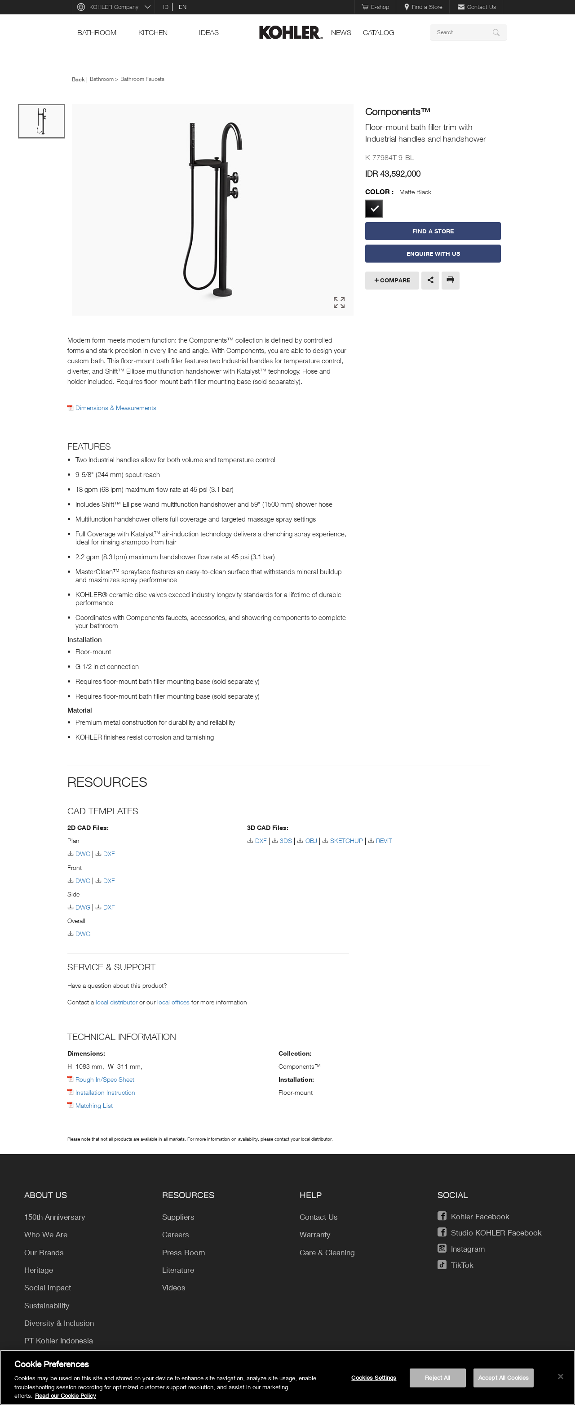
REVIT (384, 840)
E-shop (375, 6)
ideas (209, 32)
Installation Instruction (105, 1092)
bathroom (96, 32)
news (341, 32)
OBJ (311, 840)
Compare (395, 280)
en (182, 6)
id (165, 6)
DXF (109, 853)
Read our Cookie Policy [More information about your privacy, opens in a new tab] (65, 1395)
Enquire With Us (433, 253)
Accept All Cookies (503, 1377)
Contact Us (477, 6)
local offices (173, 1002)
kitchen (153, 32)
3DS (286, 840)
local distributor (116, 1002)
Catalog (378, 32)
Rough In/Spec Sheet (104, 1079)
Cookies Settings (373, 1377)
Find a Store (423, 6)
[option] (213, 210)
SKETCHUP (346, 840)
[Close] (561, 1377)
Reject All (437, 1377)
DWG (82, 853)
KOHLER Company (113, 6)
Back (78, 79)
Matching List (94, 1105)
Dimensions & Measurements (115, 408)
